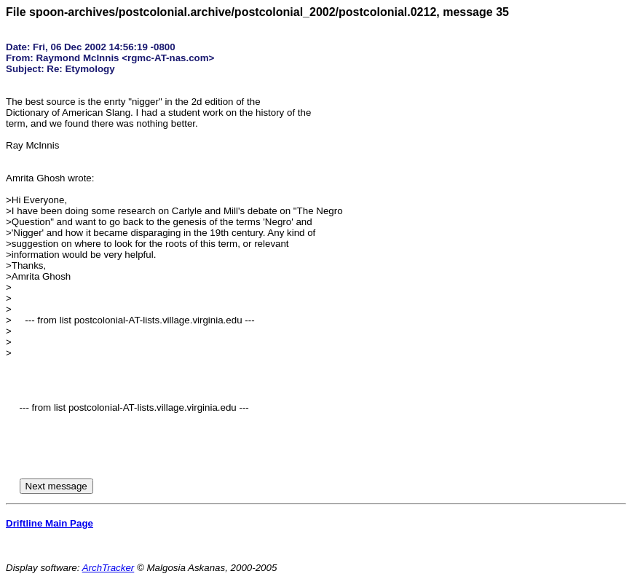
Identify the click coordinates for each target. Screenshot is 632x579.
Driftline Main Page (49, 523)
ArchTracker (108, 567)
